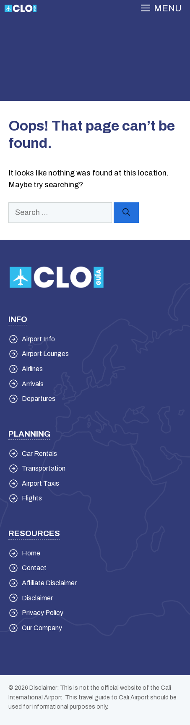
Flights (32, 498)
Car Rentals (39, 453)
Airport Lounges (45, 353)
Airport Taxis (40, 483)
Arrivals (33, 383)
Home (31, 553)
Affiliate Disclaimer (49, 582)
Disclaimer (37, 598)
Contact (34, 567)
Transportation (43, 468)
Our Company (42, 627)
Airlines (32, 368)
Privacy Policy (42, 612)
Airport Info (38, 339)
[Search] (126, 212)
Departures (38, 398)
